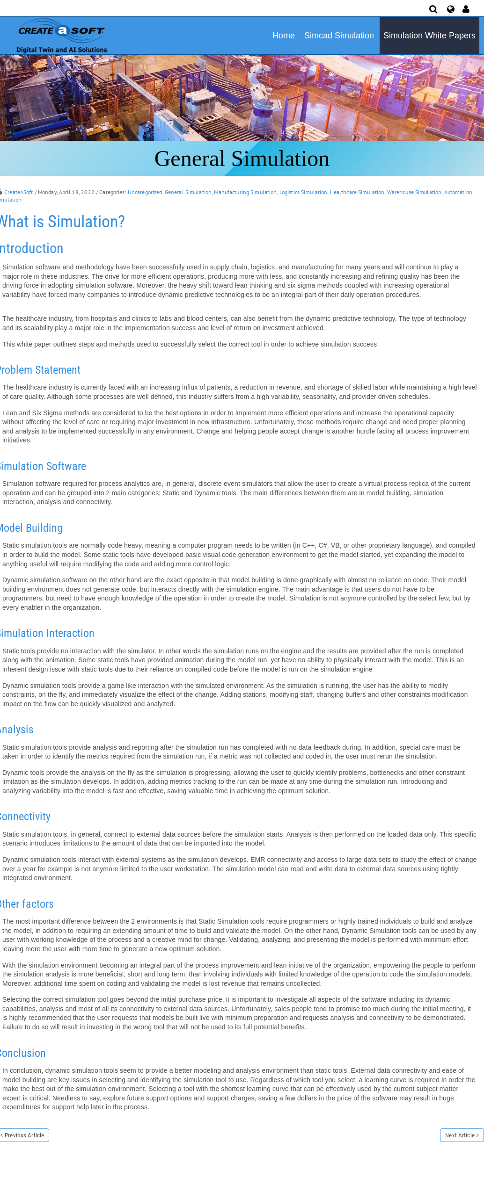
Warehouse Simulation (414, 191)
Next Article (460, 1135)
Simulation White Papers (429, 35)
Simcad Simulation (339, 35)
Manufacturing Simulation (245, 191)
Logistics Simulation (303, 191)
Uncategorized (145, 191)
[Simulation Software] (60, 35)
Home (283, 35)
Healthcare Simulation (357, 191)
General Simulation (188, 191)
